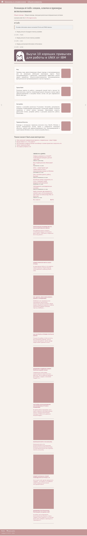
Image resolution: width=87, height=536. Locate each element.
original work (32, 19)
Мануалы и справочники (15, 1)
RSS (52, 200)
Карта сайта (11, 531)
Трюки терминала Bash (23, 145)
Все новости (36, 200)
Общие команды (35, 1)
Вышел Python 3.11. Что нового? (26, 142)
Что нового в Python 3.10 (24, 147)
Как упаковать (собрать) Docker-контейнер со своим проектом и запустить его (39, 144)
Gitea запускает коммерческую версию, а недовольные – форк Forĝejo (37, 140)
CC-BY (26, 19)
